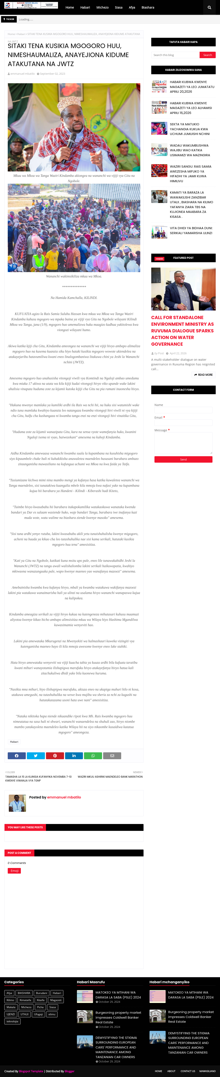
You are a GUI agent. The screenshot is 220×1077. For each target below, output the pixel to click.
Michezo (26, 1007)
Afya (9, 993)
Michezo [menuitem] (102, 7)
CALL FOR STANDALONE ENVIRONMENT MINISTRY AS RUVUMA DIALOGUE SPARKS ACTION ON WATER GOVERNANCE (182, 330)
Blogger (69, 1071)
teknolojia (12, 1021)
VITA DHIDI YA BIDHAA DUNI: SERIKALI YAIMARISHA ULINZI (191, 230)
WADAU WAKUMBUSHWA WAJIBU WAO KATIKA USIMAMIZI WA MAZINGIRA (190, 150)
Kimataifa (25, 1000)
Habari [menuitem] (85, 7)
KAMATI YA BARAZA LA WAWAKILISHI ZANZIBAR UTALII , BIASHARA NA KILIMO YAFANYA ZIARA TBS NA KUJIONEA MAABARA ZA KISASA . (191, 204)
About (171, 1071)
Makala (11, 1007)
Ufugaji (38, 1014)
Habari (21, 34)
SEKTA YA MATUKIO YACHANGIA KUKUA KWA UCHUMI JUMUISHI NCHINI (190, 129)
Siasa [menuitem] (118, 7)
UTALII (24, 1014)
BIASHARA (24, 993)
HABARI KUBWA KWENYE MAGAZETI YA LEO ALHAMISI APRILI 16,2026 (191, 108)
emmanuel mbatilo (23, 74)
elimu (52, 1014)
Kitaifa (40, 1000)
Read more (205, 375)
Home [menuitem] (70, 7)
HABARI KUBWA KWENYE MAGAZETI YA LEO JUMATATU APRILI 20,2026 (192, 87)
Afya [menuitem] (132, 7)
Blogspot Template (31, 1071)
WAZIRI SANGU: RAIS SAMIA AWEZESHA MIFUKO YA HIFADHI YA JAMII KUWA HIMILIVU (190, 173)
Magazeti (55, 1000)
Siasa (52, 1007)
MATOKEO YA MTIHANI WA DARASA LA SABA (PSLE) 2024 (118, 995)
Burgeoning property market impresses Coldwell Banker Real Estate (118, 1017)
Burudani (41, 993)
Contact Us (188, 1071)
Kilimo (10, 1000)
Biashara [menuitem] (148, 7)
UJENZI (11, 1014)
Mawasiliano (207, 1071)
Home (11, 34)
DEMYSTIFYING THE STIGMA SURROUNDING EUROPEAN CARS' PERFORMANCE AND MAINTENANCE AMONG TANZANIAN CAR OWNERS (116, 1047)
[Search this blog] (175, 55)
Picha (40, 1007)
